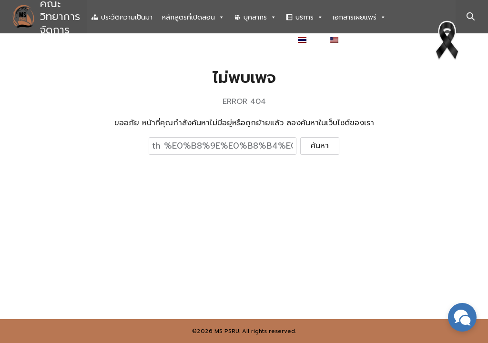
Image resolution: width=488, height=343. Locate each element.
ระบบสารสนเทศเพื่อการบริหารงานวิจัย (159, 41)
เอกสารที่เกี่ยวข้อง (257, 41)
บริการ (309, 17)
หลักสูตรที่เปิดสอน (193, 17)
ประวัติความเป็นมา (126, 17)
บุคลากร (260, 17)
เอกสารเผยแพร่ (359, 17)
